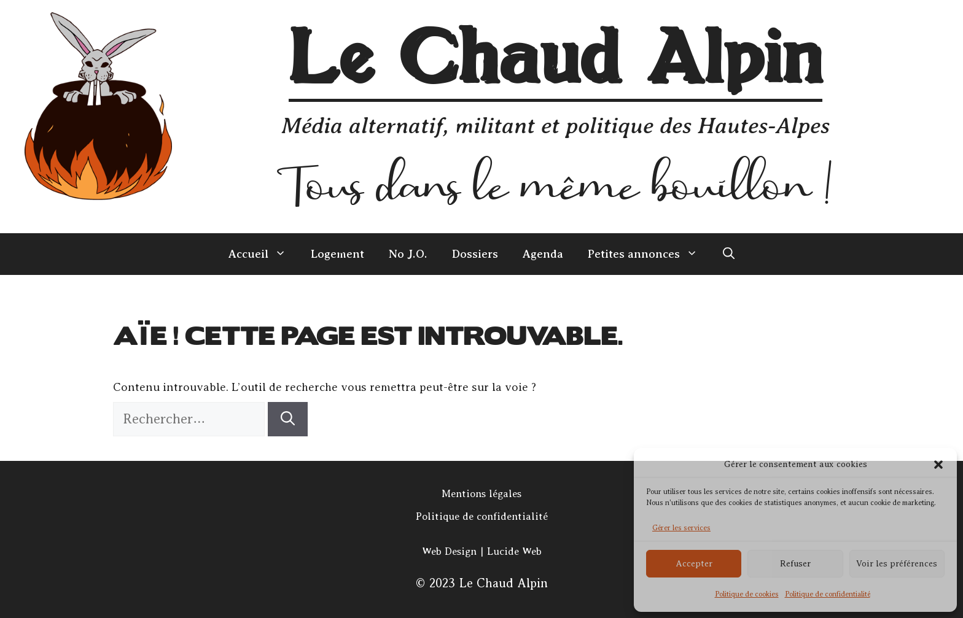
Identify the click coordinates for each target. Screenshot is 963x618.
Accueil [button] (263, 254)
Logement (337, 254)
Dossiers (475, 254)
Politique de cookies (747, 594)
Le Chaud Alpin (555, 61)
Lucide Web (514, 551)
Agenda (543, 254)
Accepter (694, 563)
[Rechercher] (288, 419)
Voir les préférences (896, 563)
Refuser (795, 563)
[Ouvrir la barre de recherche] (729, 254)
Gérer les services (681, 527)
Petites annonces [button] (649, 254)
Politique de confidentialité (827, 594)
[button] (938, 464)
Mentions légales (481, 494)
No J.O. (408, 254)
